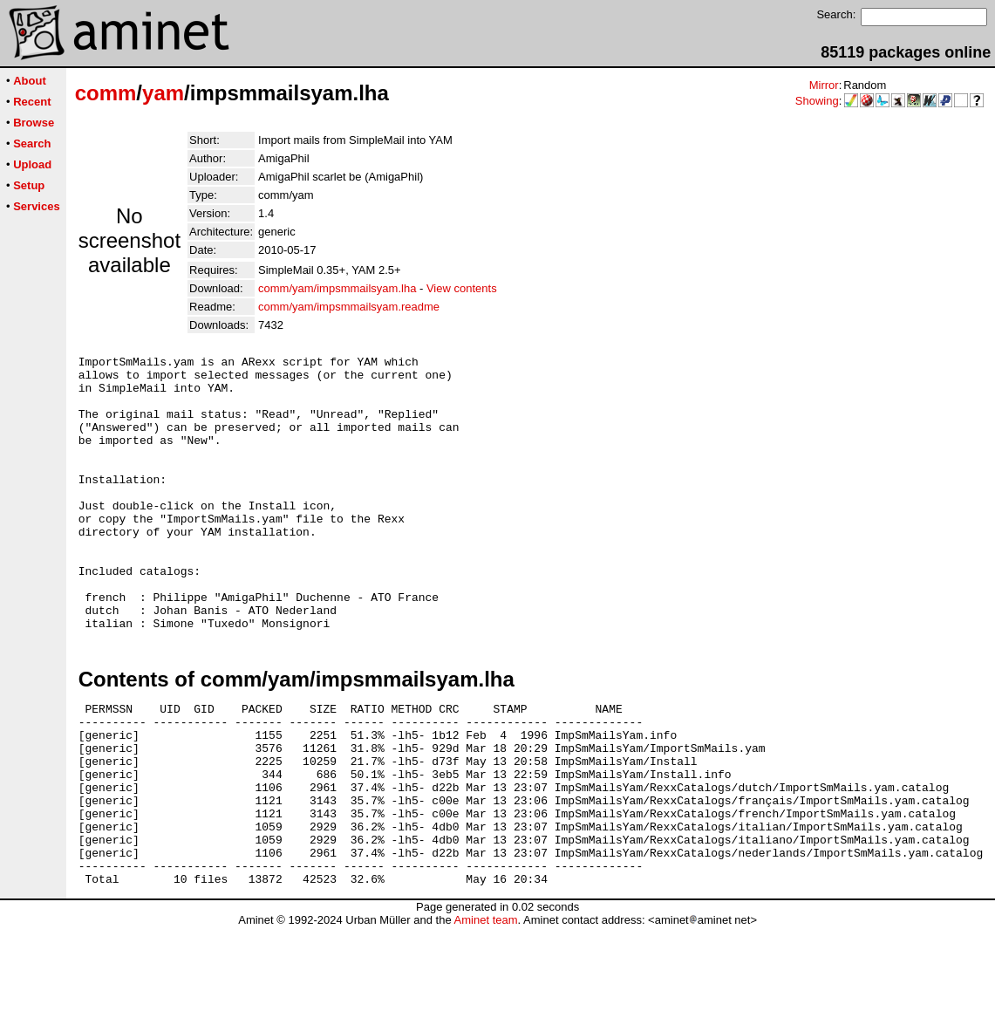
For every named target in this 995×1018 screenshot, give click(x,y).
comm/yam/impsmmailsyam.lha (337, 288)
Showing (817, 100)
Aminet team (485, 1011)
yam (163, 93)
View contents (461, 288)
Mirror (824, 85)
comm (106, 93)
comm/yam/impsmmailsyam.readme (349, 306)
